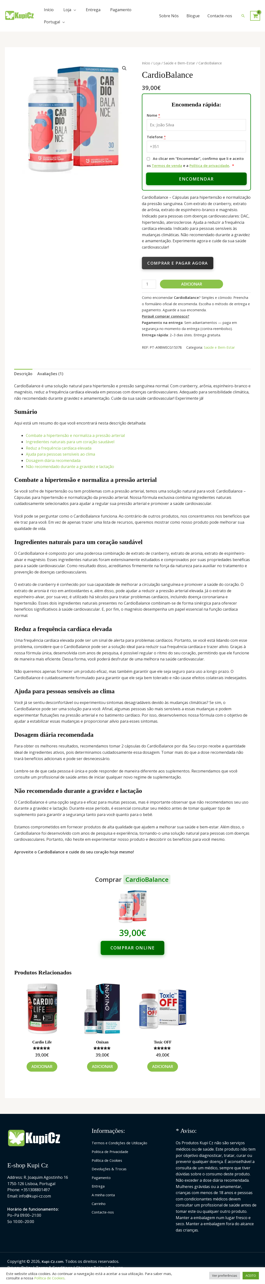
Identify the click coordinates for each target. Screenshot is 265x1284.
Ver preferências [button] (224, 1275)
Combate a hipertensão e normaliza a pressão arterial (75, 435)
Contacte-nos (219, 15)
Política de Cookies (109, 1160)
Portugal (52, 22)
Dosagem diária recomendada (53, 460)
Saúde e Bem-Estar (179, 63)
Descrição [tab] (23, 373)
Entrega (93, 9)
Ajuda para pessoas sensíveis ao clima (60, 454)
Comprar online (132, 948)
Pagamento (120, 9)
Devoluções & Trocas (111, 1168)
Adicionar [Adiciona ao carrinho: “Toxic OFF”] (162, 1066)
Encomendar (196, 179)
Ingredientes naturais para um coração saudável (70, 441)
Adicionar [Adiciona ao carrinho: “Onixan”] (102, 1066)
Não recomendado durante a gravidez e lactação (70, 466)
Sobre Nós (169, 15)
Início (49, 9)
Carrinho (100, 1203)
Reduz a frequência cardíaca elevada (58, 448)
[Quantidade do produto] (149, 284)
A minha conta (105, 1194)
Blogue (193, 15)
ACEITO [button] (250, 1275)
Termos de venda (167, 165)
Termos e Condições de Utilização (122, 1142)
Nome (153, 115)
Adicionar (191, 284)
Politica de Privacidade (112, 1151)
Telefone (156, 137)
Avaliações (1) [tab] (50, 373)
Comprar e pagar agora (177, 263)
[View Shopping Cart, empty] (255, 16)
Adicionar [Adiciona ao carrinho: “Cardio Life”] (41, 1066)
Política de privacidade (209, 165)
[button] (243, 16)
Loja (67, 9)
